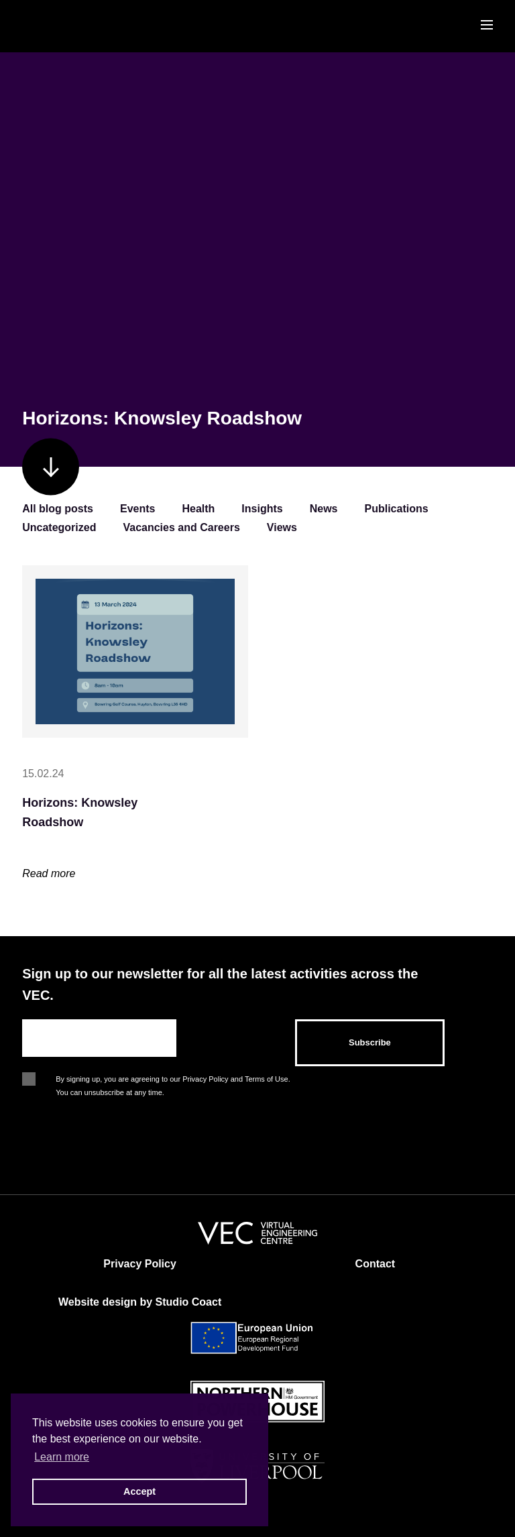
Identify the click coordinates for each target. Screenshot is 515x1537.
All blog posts (57, 508)
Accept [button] (139, 1491)
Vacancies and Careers (181, 527)
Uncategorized (59, 527)
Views (282, 527)
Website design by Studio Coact (139, 1302)
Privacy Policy (139, 1263)
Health (198, 508)
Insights (261, 508)
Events (137, 508)
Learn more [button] (61, 1457)
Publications (396, 508)
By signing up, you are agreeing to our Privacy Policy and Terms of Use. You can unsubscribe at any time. (173, 1080)
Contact (375, 1263)
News (324, 508)
